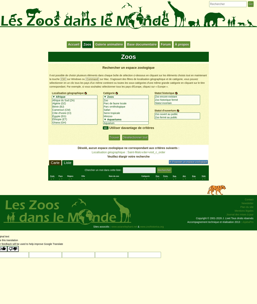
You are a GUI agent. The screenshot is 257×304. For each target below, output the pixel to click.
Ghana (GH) (74, 122)
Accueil (73, 44)
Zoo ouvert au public (177, 114)
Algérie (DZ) (74, 103)
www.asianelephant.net (124, 226)
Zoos (87, 44)
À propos (182, 44)
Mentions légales (244, 210)
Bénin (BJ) (74, 106)
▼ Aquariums (125, 119)
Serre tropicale (125, 113)
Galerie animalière (109, 44)
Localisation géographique (68, 93)
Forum (166, 44)
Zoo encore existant (177, 96)
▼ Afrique (74, 97)
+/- (105, 127)
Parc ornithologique (125, 106)
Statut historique (164, 93)
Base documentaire (142, 44)
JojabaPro (247, 222)
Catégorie (109, 93)
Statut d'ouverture (165, 110)
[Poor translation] (13, 249)
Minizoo (125, 116)
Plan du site (246, 207)
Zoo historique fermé (177, 100)
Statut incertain (177, 103)
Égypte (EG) (74, 116)
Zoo (125, 100)
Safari (125, 110)
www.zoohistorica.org (152, 226)
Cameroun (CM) (74, 110)
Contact (249, 199)
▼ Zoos (125, 97)
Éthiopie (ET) (74, 119)
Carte (55, 163)
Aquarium (125, 123)
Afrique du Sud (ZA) (74, 100)
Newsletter (247, 203)
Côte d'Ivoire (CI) (74, 113)
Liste (67, 163)
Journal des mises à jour (239, 214)
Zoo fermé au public (177, 117)
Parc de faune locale (125, 103)
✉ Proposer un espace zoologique (188, 161)
